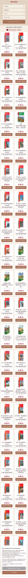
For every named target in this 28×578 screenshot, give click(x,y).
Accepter (14, 572)
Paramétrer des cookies (14, 568)
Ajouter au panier (7, 55)
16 (18, 30)
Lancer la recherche (14, 21)
